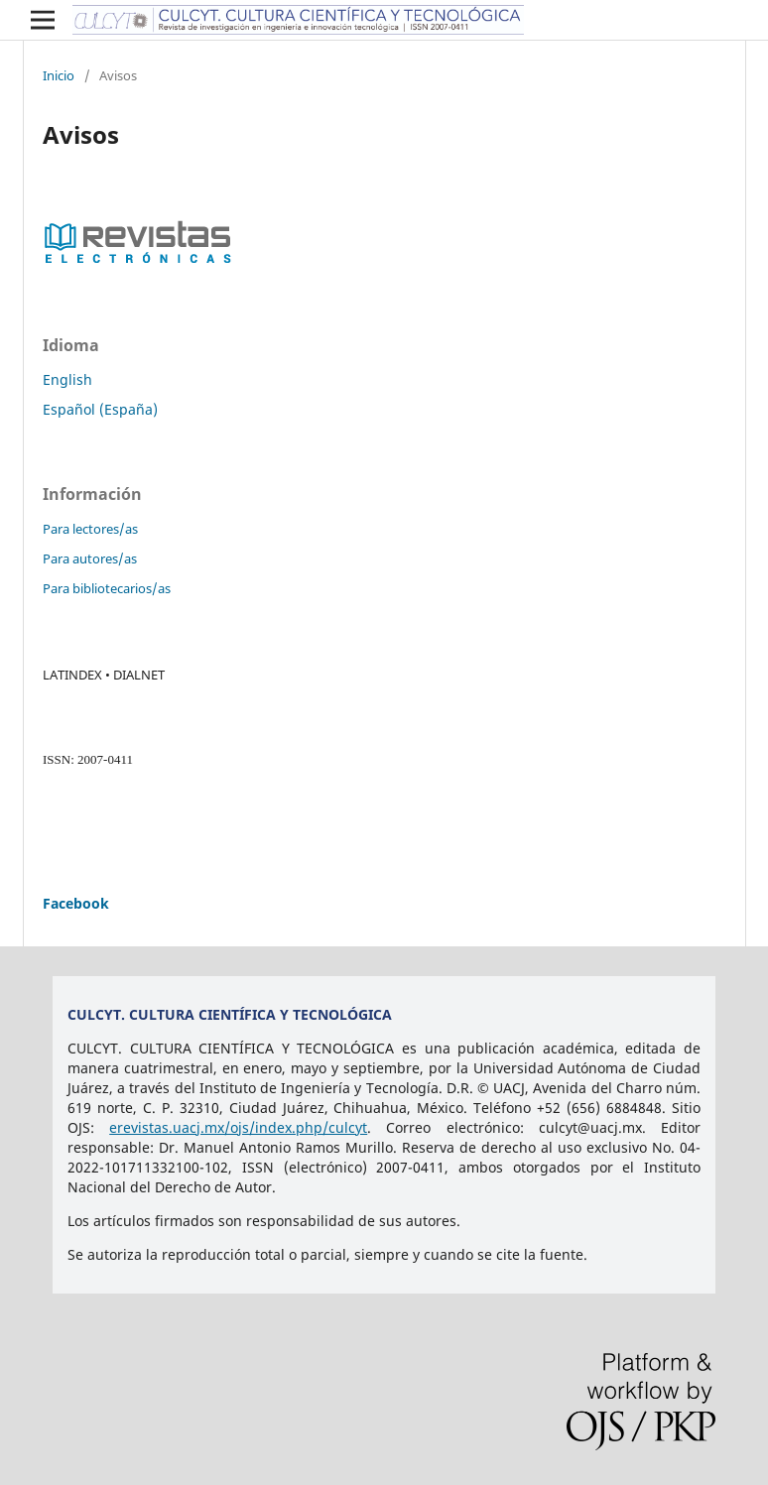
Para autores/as (90, 558)
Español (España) (100, 409)
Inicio (58, 75)
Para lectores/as (90, 529)
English (67, 379)
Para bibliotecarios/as (107, 588)
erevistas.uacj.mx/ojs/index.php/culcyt (238, 1127)
